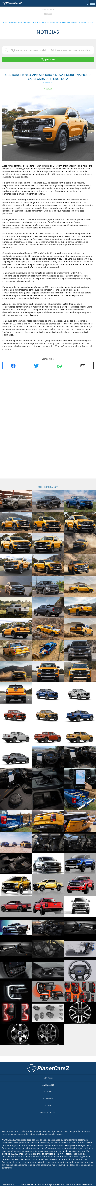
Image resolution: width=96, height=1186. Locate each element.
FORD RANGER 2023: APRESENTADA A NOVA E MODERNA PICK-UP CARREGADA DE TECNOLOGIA (48, 22)
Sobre (48, 1105)
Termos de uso (48, 1112)
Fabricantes (48, 1084)
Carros (48, 1091)
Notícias (48, 14)
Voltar (49, 88)
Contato (48, 1098)
